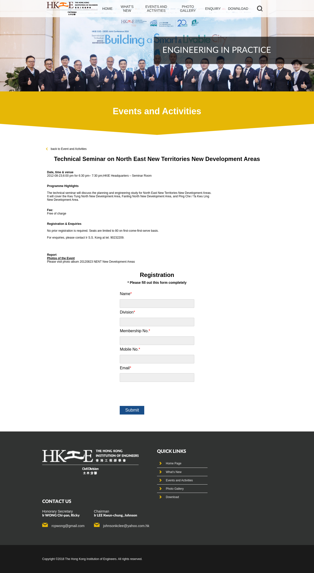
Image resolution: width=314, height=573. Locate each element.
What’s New (174, 472)
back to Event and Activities (66, 149)
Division (127, 312)
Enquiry (213, 9)
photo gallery (188, 9)
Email (125, 368)
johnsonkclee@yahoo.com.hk (126, 526)
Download (238, 9)
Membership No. (135, 331)
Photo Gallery (175, 488)
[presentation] (157, 393)
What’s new (127, 9)
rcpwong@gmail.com (68, 526)
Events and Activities (179, 480)
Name (126, 294)
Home (107, 9)
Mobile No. (130, 349)
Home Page (173, 463)
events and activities (156, 9)
